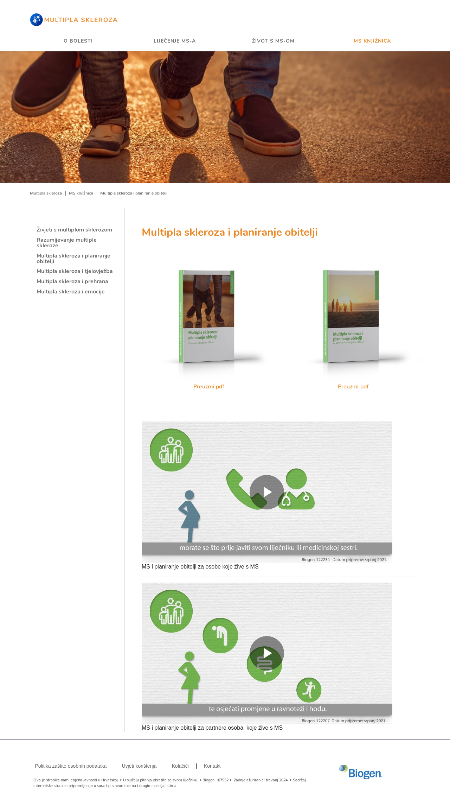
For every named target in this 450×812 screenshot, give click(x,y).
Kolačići (180, 766)
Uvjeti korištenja (139, 766)
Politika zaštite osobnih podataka (71, 766)
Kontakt (212, 766)
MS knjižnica (372, 41)
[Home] (74, 19)
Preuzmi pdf (208, 385)
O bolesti (78, 41)
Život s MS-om (273, 41)
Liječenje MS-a (175, 41)
